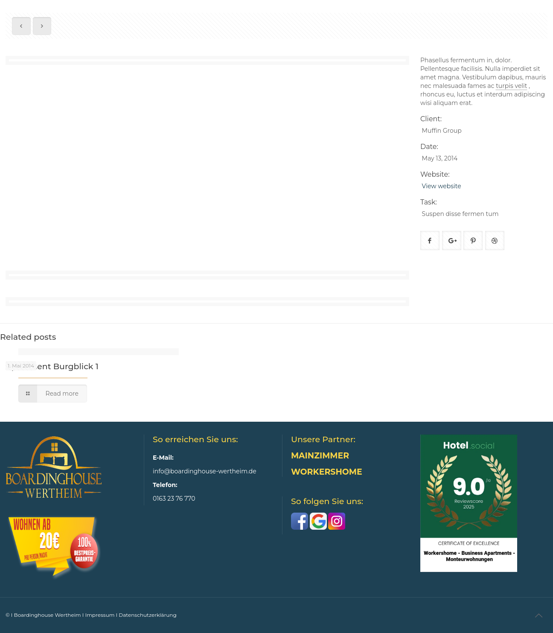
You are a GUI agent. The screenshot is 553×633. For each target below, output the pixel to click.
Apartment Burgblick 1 (52, 366)
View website (441, 186)
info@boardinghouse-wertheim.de (204, 471)
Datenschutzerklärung (147, 615)
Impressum (100, 615)
